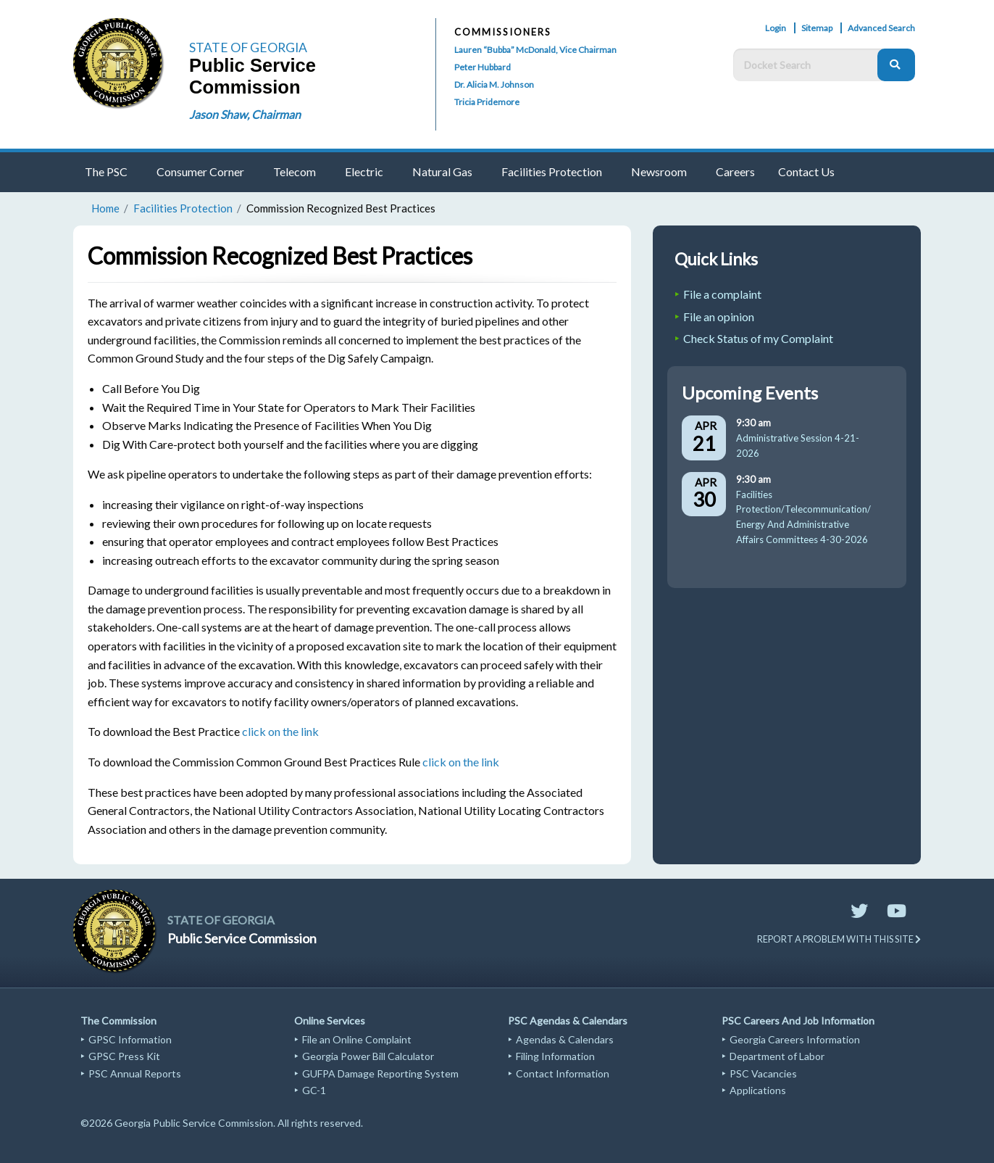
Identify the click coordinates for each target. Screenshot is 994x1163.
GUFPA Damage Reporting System (380, 1073)
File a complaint (722, 294)
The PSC (106, 171)
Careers (735, 171)
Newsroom (659, 171)
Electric (364, 171)
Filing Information (555, 1056)
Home (105, 208)
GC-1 (314, 1090)
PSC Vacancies (763, 1073)
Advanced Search (881, 27)
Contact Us (806, 171)
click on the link (280, 731)
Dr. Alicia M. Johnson (494, 84)
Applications (758, 1090)
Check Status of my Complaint (758, 338)
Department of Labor (777, 1056)
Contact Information (562, 1073)
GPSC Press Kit (124, 1056)
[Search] (896, 65)
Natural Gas (442, 171)
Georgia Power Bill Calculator (368, 1056)
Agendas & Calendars (565, 1039)
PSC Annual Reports (134, 1073)
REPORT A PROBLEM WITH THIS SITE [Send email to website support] (839, 939)
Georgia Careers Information (795, 1039)
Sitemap (816, 27)
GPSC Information (130, 1039)
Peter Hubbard (482, 67)
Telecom (294, 171)
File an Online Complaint (357, 1039)
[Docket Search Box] (809, 65)
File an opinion (718, 316)
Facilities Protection (551, 171)
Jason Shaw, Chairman (245, 114)
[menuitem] (109, 172)
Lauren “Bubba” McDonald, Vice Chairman (535, 49)
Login (775, 27)
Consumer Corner (200, 171)
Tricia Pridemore (486, 101)
